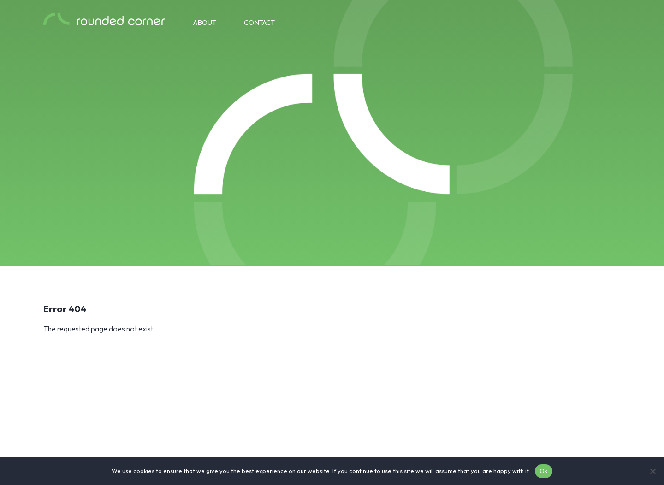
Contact (259, 22)
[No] (652, 471)
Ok (543, 470)
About (204, 22)
